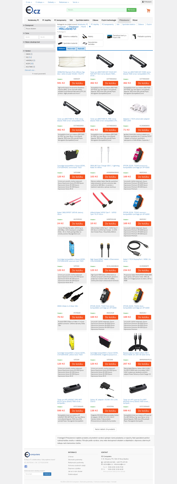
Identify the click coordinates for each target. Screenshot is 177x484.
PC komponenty (60, 20)
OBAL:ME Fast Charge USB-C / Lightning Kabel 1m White (104, 167)
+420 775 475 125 (121, 462)
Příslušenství (124, 20)
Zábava (95, 20)
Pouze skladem (31, 29)
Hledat (131, 10)
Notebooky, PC (33, 20)
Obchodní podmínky (75, 460)
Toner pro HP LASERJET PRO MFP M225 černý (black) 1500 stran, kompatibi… (69, 401)
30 (32, 64)
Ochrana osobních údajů (76, 465)
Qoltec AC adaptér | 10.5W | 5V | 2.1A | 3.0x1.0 (104, 401)
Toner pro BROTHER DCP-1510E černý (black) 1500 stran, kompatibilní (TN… (137, 73)
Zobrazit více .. (30, 70)
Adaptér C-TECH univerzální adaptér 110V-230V (136, 120)
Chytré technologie (108, 20)
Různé (135, 20)
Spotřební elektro (82, 20)
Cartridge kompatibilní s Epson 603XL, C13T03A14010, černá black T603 (71, 167)
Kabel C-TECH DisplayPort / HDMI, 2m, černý (137, 260)
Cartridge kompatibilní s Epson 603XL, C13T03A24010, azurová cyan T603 (71, 260)
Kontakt (114, 482)
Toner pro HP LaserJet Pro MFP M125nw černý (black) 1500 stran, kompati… (135, 401)
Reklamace (64, 2)
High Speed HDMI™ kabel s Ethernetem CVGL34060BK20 (104, 260)
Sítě (71, 20)
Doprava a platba (74, 468)
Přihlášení (146, 2)
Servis (76, 2)
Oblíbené (61, 49)
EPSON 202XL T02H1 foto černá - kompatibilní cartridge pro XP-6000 (103, 307)
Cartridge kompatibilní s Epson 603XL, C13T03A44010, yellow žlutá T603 (71, 354)
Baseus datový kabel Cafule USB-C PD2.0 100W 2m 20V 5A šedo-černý (136, 354)
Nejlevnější (71, 49)
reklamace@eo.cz (119, 464)
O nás (29, 2)
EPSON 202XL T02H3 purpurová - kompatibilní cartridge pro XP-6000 (136, 167)
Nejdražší (81, 49)
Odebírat (47, 474)
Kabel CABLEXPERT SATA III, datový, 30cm (70, 213)
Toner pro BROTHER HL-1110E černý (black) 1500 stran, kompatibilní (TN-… (104, 120)
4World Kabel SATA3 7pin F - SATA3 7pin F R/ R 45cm (103, 213)
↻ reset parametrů (39, 74)
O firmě (70, 457)
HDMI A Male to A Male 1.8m (67, 306)
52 (30, 57)
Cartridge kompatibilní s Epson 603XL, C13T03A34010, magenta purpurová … (104, 354)
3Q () (28, 57)
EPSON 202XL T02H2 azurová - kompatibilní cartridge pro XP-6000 (136, 213)
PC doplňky (46, 20)
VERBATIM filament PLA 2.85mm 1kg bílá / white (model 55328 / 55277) (70, 73)
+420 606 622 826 (109, 462)
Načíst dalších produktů (105, 429)
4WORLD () (29, 60)
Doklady (51, 2)
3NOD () (28, 54)
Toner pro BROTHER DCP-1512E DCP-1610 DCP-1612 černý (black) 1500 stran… (103, 74)
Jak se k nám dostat (75, 471)
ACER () (28, 64)
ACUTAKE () (29, 67)
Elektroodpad (73, 474)
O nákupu (40, 2)
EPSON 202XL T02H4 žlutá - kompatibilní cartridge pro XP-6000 (136, 307)
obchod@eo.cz (108, 464)
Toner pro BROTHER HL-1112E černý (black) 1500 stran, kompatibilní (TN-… (71, 120)
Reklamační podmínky (76, 463)
